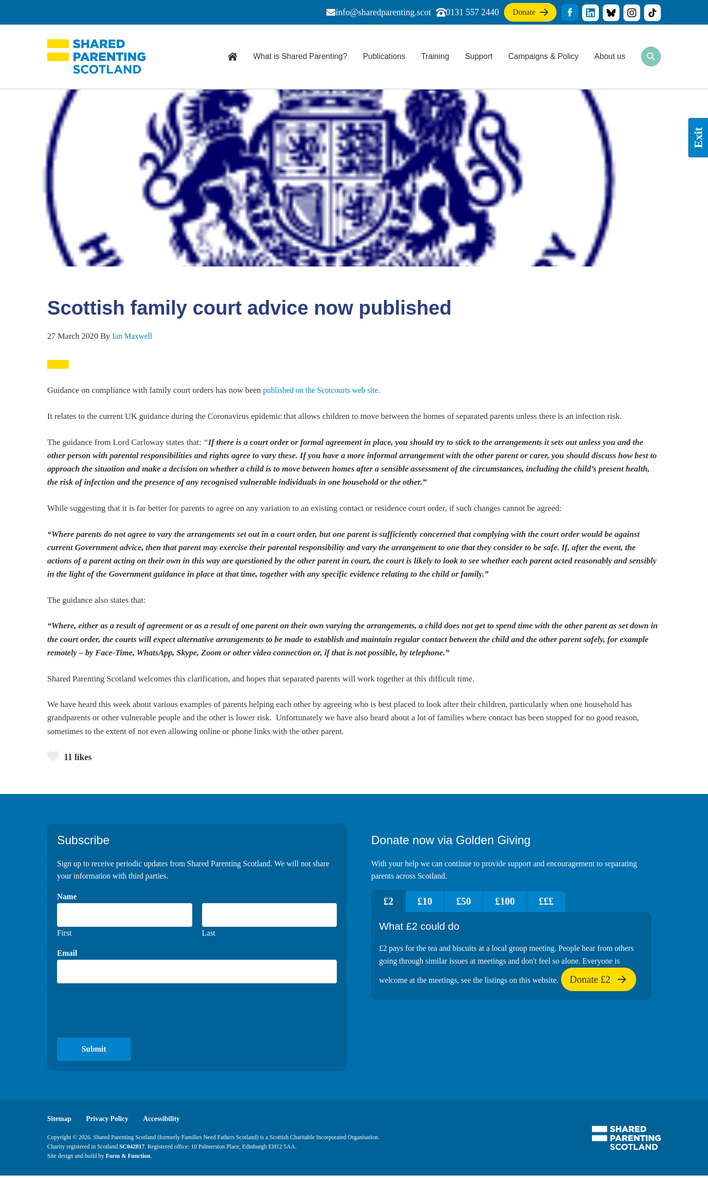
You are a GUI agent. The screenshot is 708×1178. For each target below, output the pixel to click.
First (64, 934)
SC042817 (132, 1148)
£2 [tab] (391, 902)
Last (209, 934)
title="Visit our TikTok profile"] (652, 12)
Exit (698, 137)
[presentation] (131, 1012)
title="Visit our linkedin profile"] (590, 12)
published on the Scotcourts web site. (326, 390)
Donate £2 (598, 984)
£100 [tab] (525, 902)
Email (67, 954)
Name (67, 898)
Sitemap (60, 1120)
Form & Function (128, 1157)
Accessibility (167, 1120)
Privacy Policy (110, 1120)
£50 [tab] (478, 902)
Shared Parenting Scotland (96, 56)
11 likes (71, 757)
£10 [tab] (433, 902)
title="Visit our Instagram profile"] (631, 12)
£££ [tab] (572, 902)
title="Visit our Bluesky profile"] (611, 12)
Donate (524, 14)
